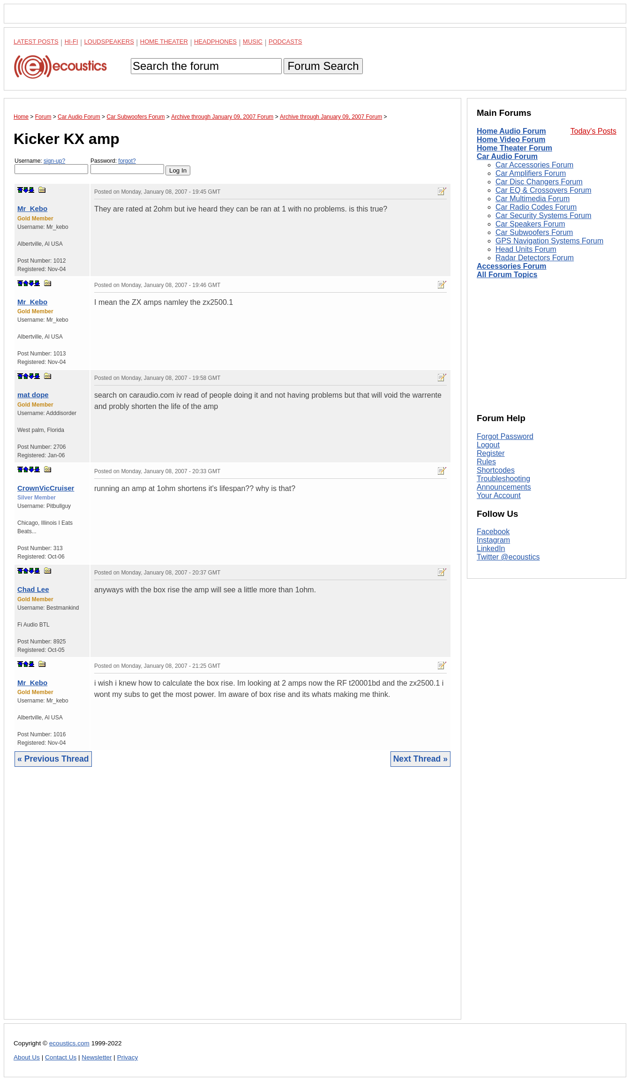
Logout (488, 445)
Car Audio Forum (507, 156)
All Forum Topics (507, 275)
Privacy (127, 1057)
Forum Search (323, 66)
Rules (486, 462)
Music (252, 41)
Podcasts (285, 41)
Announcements (504, 487)
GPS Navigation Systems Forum (549, 241)
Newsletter (97, 1057)
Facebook (493, 532)
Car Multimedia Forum (532, 199)
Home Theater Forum (514, 148)
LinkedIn (491, 548)
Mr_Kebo (32, 208)
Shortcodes (496, 470)
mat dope (33, 395)
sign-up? (54, 161)
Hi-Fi (71, 41)
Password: (127, 166)
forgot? (126, 161)
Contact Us (60, 1057)
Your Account (499, 495)
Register (491, 453)
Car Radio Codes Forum (536, 207)
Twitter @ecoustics (508, 557)
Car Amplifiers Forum (530, 173)
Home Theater (164, 41)
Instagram (493, 540)
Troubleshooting (503, 479)
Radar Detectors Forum (534, 258)
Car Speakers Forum (530, 224)
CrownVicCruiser (45, 488)
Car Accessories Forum (534, 165)
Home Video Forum (511, 140)
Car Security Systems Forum (543, 215)
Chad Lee (33, 589)
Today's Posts (593, 131)
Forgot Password (505, 436)
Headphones (215, 41)
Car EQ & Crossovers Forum (543, 190)
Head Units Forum (525, 249)
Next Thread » (420, 759)
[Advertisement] (232, 900)
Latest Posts (36, 41)
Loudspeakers (109, 41)
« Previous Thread (53, 759)
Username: (51, 166)
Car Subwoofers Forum (534, 232)
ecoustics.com (69, 1043)
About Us (27, 1057)
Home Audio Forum (511, 131)
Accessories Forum (512, 266)
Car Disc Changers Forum (539, 182)
